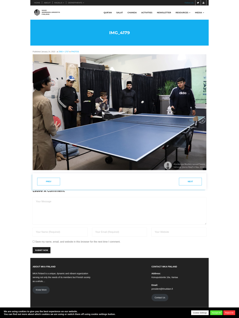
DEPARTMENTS (75, 3)
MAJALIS (58, 3)
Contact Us (160, 297)
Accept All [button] (216, 313)
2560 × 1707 (64, 52)
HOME (37, 3)
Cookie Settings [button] (200, 313)
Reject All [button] (229, 313)
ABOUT (47, 3)
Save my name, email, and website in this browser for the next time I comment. (77, 241)
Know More (41, 290)
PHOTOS (75, 52)
